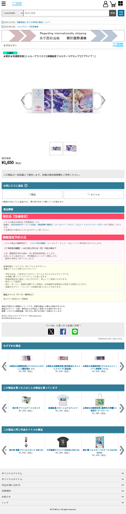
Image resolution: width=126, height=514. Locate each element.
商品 (32, 194)
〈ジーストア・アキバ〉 (64, 224)
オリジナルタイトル (12, 479)
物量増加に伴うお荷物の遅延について (33, 22)
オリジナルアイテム (12, 473)
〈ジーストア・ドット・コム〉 (60, 243)
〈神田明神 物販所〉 (45, 224)
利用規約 (6, 490)
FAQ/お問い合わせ (11, 485)
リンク (5, 502)
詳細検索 (121, 13)
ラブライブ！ (10, 45)
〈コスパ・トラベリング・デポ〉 (89, 224)
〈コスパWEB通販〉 (38, 243)
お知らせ (6, 496)
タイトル (94, 194)
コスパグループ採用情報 (27, 26)
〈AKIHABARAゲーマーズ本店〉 (23, 224)
